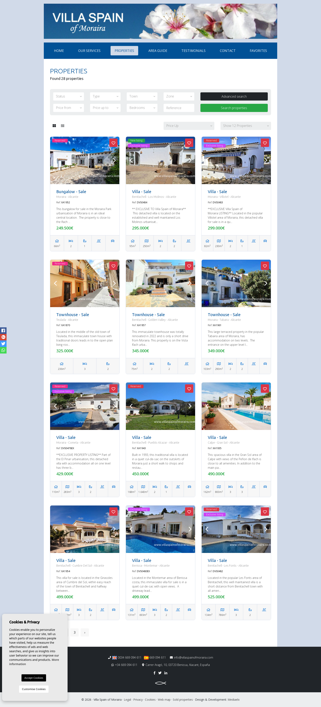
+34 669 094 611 (124, 665)
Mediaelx (234, 699)
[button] (189, 126)
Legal (127, 699)
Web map (164, 699)
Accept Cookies (33, 678)
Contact (228, 50)
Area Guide (157, 50)
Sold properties (183, 699)
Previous (55, 160)
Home (59, 50)
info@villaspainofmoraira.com (191, 657)
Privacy (138, 699)
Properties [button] (124, 50)
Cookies (150, 699)
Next (114, 160)
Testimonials (193, 50)
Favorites (258, 50)
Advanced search (234, 96)
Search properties (234, 108)
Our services (89, 50)
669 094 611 (155, 658)
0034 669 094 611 (126, 658)
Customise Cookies (33, 689)
